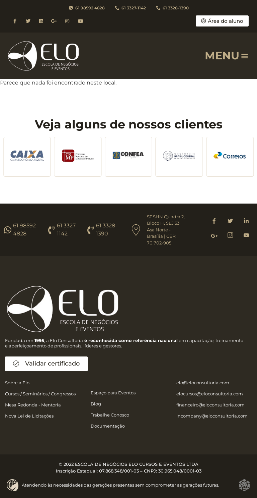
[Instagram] (230, 235)
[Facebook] (214, 221)
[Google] (214, 235)
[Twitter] (230, 221)
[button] (244, 55)
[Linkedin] (246, 221)
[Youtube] (246, 235)
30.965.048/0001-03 (179, 471)
